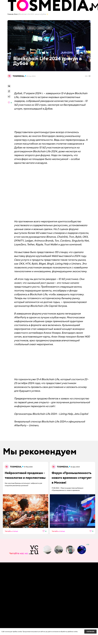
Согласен (90, 631)
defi (49, 28)
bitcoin (31, 28)
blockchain (19, 28)
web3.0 (41, 28)
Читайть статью (11, 531)
